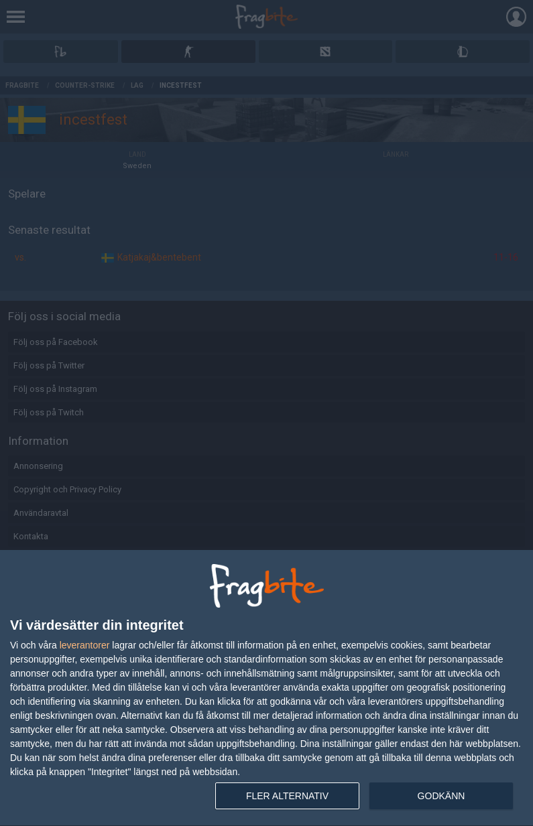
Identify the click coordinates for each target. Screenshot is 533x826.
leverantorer (85, 645)
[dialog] (266, 688)
